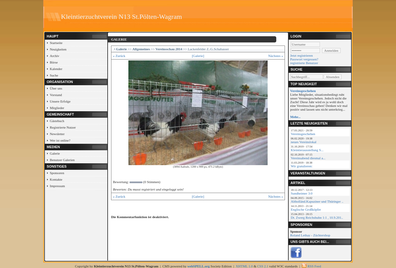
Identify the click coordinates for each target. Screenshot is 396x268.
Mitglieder (57, 108)
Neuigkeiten (58, 49)
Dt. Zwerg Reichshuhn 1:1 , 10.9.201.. (317, 217)
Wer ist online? (60, 140)
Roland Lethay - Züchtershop (310, 235)
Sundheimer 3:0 (301, 193)
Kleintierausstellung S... (307, 150)
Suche (54, 75)
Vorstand (56, 95)
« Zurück (119, 56)
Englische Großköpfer (306, 209)
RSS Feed (314, 266)
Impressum (57, 186)
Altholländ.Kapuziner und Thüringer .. (317, 201)
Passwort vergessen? (304, 59)
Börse (54, 62)
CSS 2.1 (262, 266)
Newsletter (57, 134)
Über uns (56, 88)
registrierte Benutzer (304, 63)
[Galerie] (198, 56)
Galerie (55, 153)
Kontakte (56, 179)
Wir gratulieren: (301, 166)
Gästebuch (57, 121)
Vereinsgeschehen (303, 134)
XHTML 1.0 (244, 266)
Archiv (54, 56)
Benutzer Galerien (62, 160)
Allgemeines (141, 49)
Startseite (56, 43)
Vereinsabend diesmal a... (308, 158)
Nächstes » (275, 56)
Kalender (56, 69)
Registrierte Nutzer (63, 127)
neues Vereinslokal (303, 142)
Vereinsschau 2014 (169, 49)
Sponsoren (57, 173)
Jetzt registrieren (301, 55)
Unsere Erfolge (60, 101)
